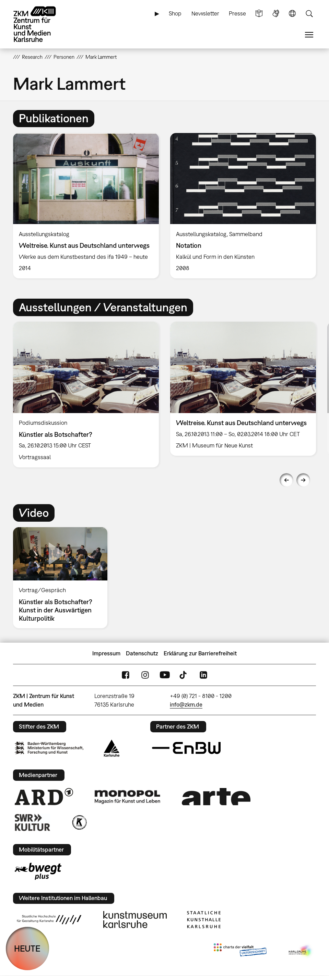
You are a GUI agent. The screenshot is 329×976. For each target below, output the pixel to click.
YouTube (165, 675)
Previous (286, 480)
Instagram (145, 675)
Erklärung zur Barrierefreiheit (200, 653)
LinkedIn (203, 675)
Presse (237, 13)
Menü (309, 35)
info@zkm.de (186, 704)
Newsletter (205, 13)
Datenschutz (142, 653)
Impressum (106, 653)
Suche (309, 13)
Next (303, 480)
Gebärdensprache (276, 13)
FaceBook (125, 675)
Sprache (292, 13)
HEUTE (27, 948)
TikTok (184, 675)
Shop (175, 13)
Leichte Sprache (259, 13)
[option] (86, 206)
